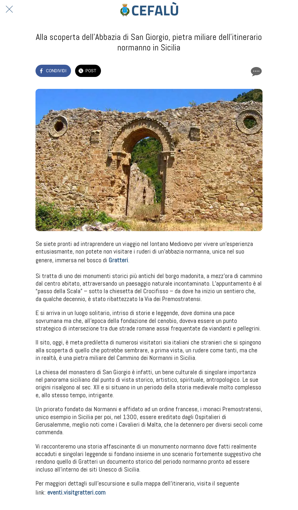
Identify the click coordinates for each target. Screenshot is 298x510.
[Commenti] (255, 71)
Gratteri (118, 260)
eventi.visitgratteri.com (76, 492)
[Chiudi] (9, 9)
